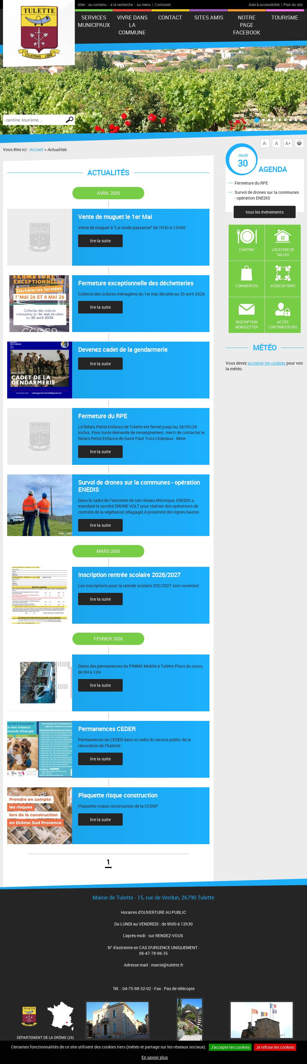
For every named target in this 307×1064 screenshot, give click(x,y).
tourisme (284, 17)
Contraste (163, 4)
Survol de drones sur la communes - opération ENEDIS (267, 195)
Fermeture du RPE (251, 182)
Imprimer (300, 143)
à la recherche (121, 4)
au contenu (97, 4)
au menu (144, 4)
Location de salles (283, 252)
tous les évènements (265, 212)
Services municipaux (94, 21)
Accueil (36, 149)
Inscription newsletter (246, 324)
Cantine (246, 249)
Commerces (246, 285)
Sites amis (208, 17)
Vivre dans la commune (132, 25)
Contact (170, 17)
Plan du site (293, 4)
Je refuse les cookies (275, 1047)
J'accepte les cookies (230, 1047)
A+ (288, 143)
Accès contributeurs (282, 324)
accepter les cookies (266, 363)
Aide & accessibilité (264, 4)
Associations (282, 285)
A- (265, 143)
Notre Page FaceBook (246, 25)
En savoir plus (155, 1057)
